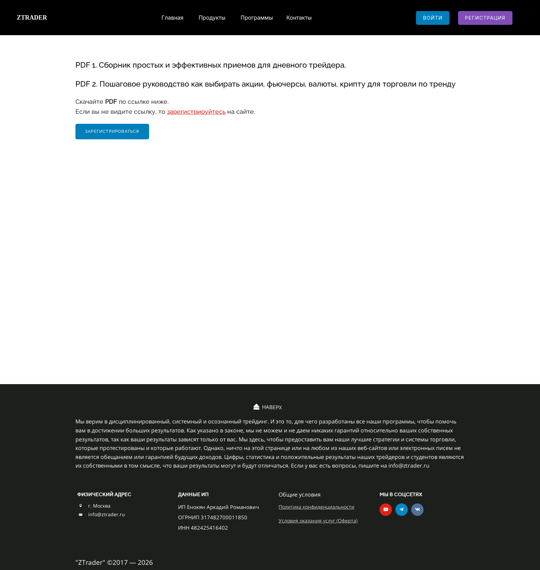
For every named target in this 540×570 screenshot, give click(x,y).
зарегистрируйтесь (196, 111)
